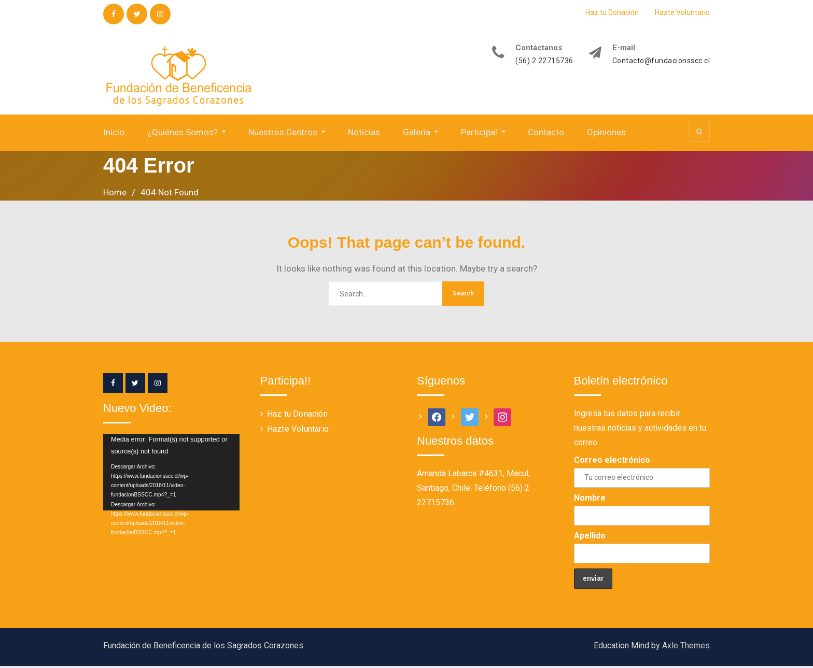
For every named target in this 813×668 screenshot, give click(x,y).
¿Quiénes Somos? (182, 134)
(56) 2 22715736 (544, 61)
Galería (416, 134)
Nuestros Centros (282, 134)
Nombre (590, 499)
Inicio (113, 134)
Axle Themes (686, 647)
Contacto (546, 134)
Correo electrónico (612, 461)
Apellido (590, 537)
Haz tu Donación (612, 12)
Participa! (479, 134)
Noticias (364, 134)
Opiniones (606, 134)
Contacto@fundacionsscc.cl (661, 61)
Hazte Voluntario (682, 12)
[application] (171, 473)
